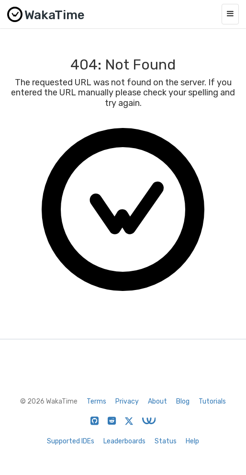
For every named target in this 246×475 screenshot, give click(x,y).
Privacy (127, 401)
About (157, 401)
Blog (183, 401)
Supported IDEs (70, 441)
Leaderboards (124, 441)
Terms (96, 401)
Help (192, 441)
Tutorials (212, 401)
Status (166, 441)
